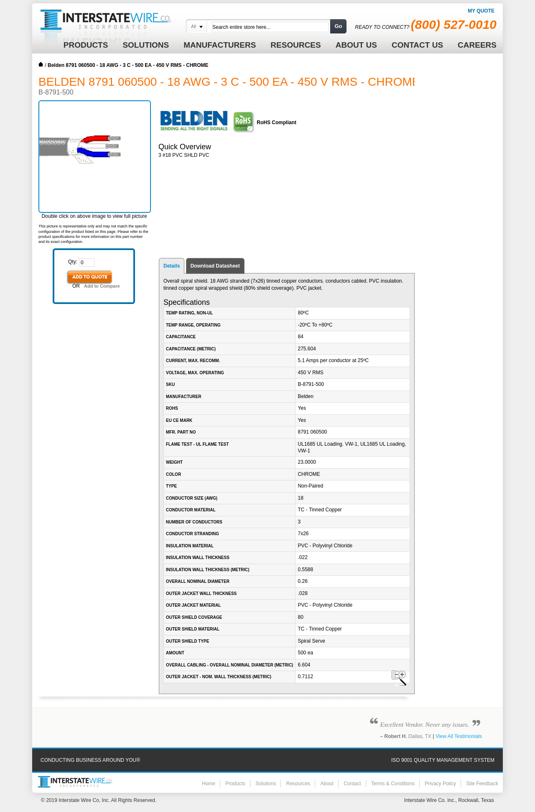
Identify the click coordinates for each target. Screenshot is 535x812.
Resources (298, 783)
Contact (352, 783)
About (326, 783)
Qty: (72, 262)
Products (235, 783)
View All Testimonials (459, 736)
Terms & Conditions (393, 783)
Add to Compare (102, 286)
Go (338, 26)
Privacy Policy (440, 783)
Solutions (265, 783)
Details (171, 266)
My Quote (481, 11)
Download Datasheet (215, 266)
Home (40, 64)
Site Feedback (482, 783)
